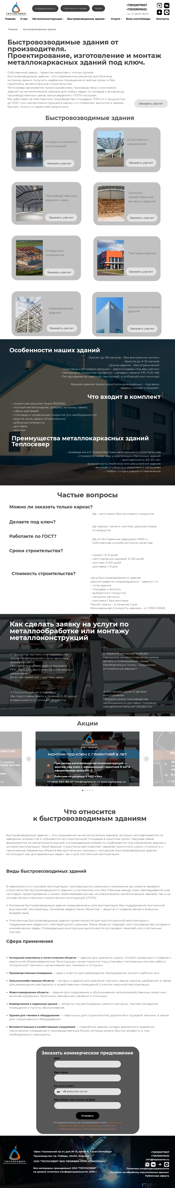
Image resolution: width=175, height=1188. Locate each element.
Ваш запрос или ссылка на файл (74, 1099)
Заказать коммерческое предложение (87, 1053)
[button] (151, 103)
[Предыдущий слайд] (28, 759)
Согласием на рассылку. (101, 1128)
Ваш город (61, 1072)
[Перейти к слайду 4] (90, 790)
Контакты (162, 18)
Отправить (87, 1115)
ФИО (57, 1058)
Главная (13, 29)
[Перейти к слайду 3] (87, 790)
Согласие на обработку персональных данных (139, 1172)
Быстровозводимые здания (85, 18)
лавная (10, 18)
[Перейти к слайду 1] (82, 790)
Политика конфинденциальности (147, 1168)
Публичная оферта (157, 1175)
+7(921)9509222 (136, 9)
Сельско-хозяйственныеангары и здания (142, 197)
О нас (24, 18)
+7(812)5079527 (136, 5)
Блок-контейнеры (138, 18)
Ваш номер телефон (64, 1086)
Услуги (115, 18)
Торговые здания (142, 253)
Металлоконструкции (47, 18)
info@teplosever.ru (157, 1159)
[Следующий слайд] (146, 759)
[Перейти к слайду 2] (85, 790)
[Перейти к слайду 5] (92, 790)
